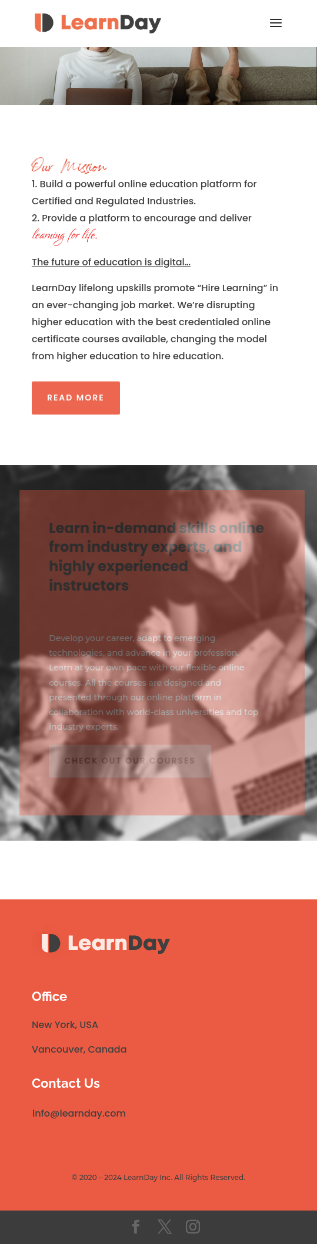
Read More (76, 396)
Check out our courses (131, 758)
